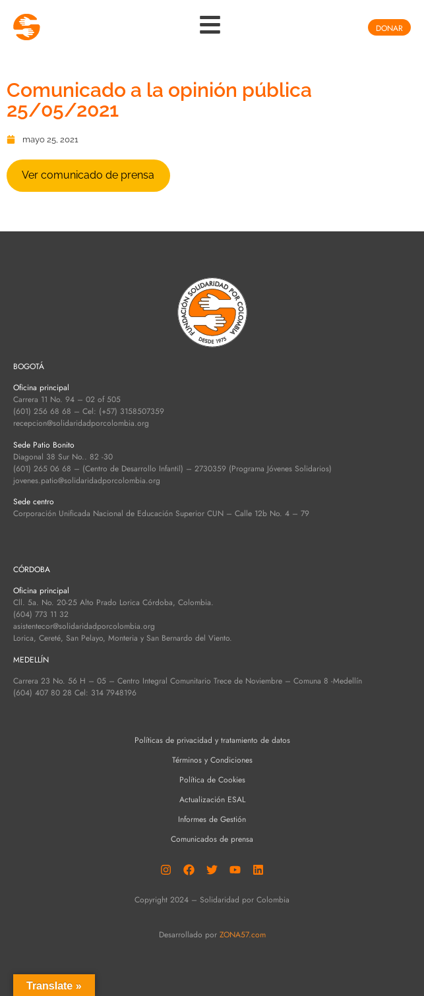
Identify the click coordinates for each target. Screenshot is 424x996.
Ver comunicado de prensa (88, 175)
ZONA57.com (243, 935)
